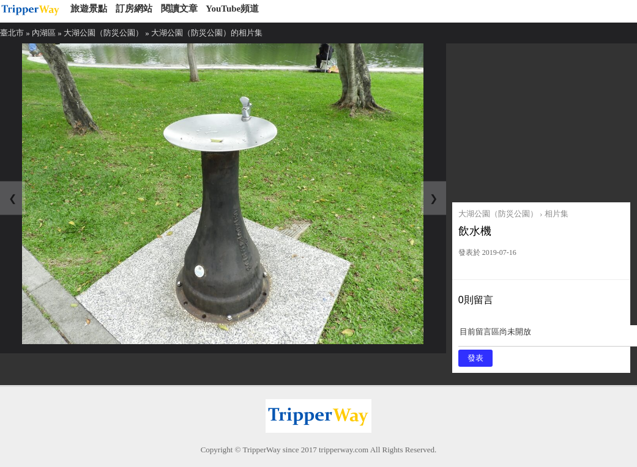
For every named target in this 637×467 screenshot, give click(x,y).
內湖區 (44, 32)
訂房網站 (134, 8)
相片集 (556, 213)
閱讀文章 (179, 8)
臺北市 (12, 32)
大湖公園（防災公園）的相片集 (207, 32)
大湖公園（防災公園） (103, 32)
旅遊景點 (88, 8)
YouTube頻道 (232, 8)
